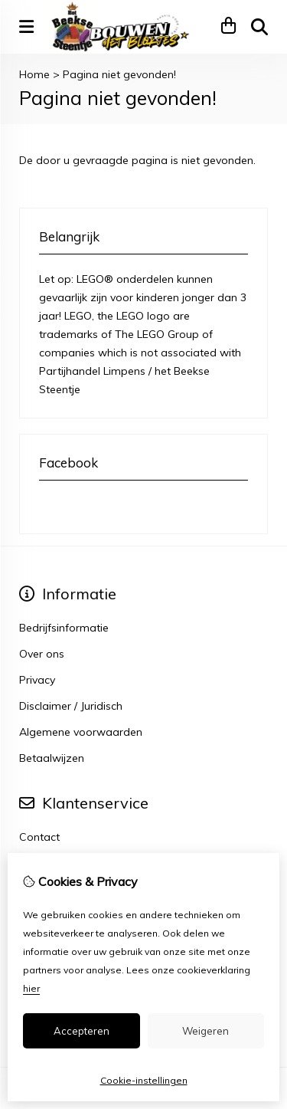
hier (31, 988)
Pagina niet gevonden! (119, 74)
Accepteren (81, 1031)
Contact (39, 837)
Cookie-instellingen (144, 1080)
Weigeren (205, 1031)
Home (34, 74)
